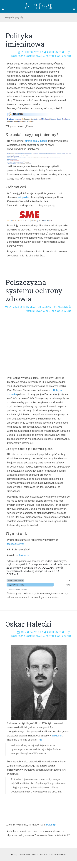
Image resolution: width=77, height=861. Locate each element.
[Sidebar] (3, 9)
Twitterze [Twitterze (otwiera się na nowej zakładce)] (24, 555)
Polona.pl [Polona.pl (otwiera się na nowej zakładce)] (51, 824)
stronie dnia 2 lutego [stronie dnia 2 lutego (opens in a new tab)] (36, 140)
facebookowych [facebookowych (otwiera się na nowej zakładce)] (15, 543)
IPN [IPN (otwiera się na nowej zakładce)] (40, 739)
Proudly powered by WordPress (24, 854)
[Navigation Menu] (74, 9)
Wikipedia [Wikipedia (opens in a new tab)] (23, 197)
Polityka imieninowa (25, 40)
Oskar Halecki (28, 624)
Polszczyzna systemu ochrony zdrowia (33, 290)
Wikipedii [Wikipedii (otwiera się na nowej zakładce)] (57, 735)
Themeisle (60, 854)
